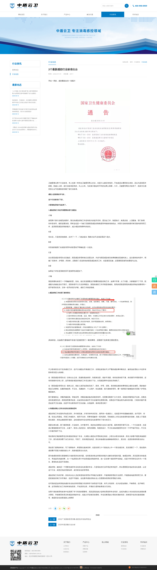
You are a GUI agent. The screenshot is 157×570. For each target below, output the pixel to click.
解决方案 (90, 14)
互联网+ (85, 552)
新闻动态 (15, 70)
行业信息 (15, 74)
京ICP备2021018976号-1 (72, 568)
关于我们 (44, 14)
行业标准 (143, 546)
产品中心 (67, 14)
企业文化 (66, 549)
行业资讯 (113, 14)
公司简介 (66, 546)
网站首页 (21, 14)
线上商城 (105, 542)
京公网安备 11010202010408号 (91, 568)
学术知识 (135, 14)
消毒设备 (85, 549)
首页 (131, 62)
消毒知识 (143, 549)
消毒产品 (85, 546)
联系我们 (66, 552)
